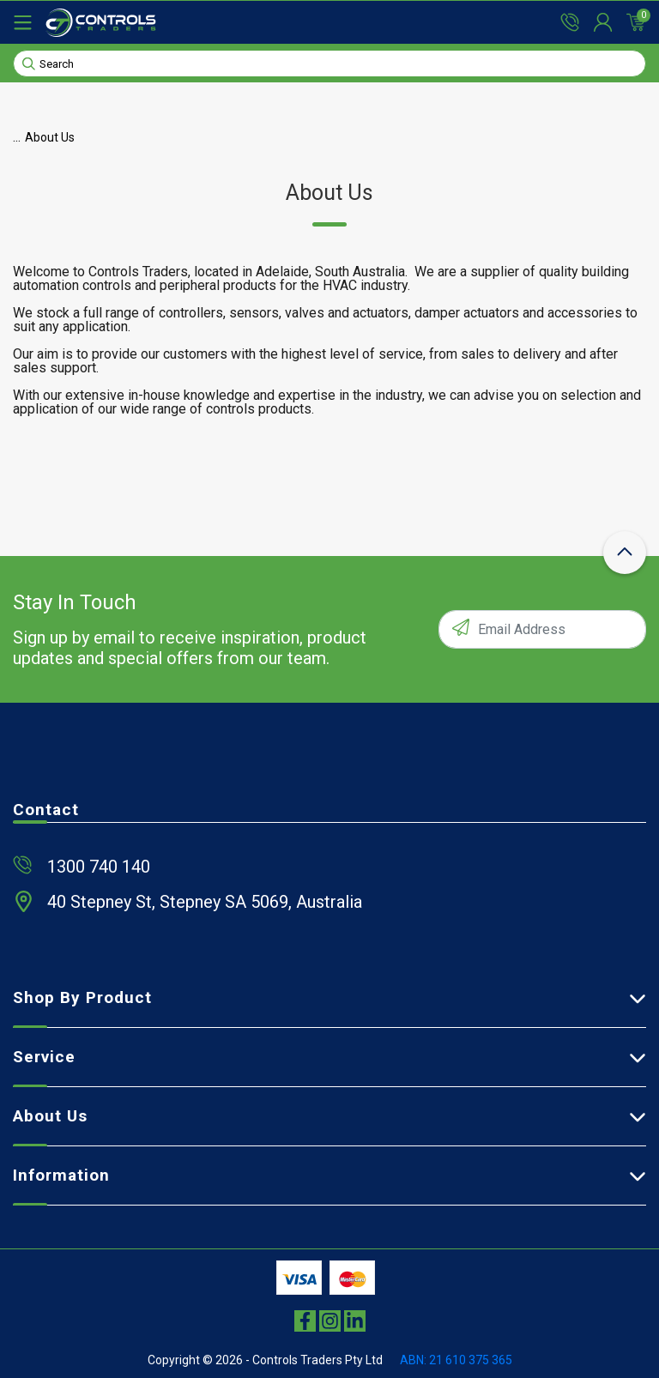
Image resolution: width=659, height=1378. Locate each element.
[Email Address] (542, 629)
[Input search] (329, 63)
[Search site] (28, 62)
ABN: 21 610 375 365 (456, 1360)
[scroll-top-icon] (624, 552)
